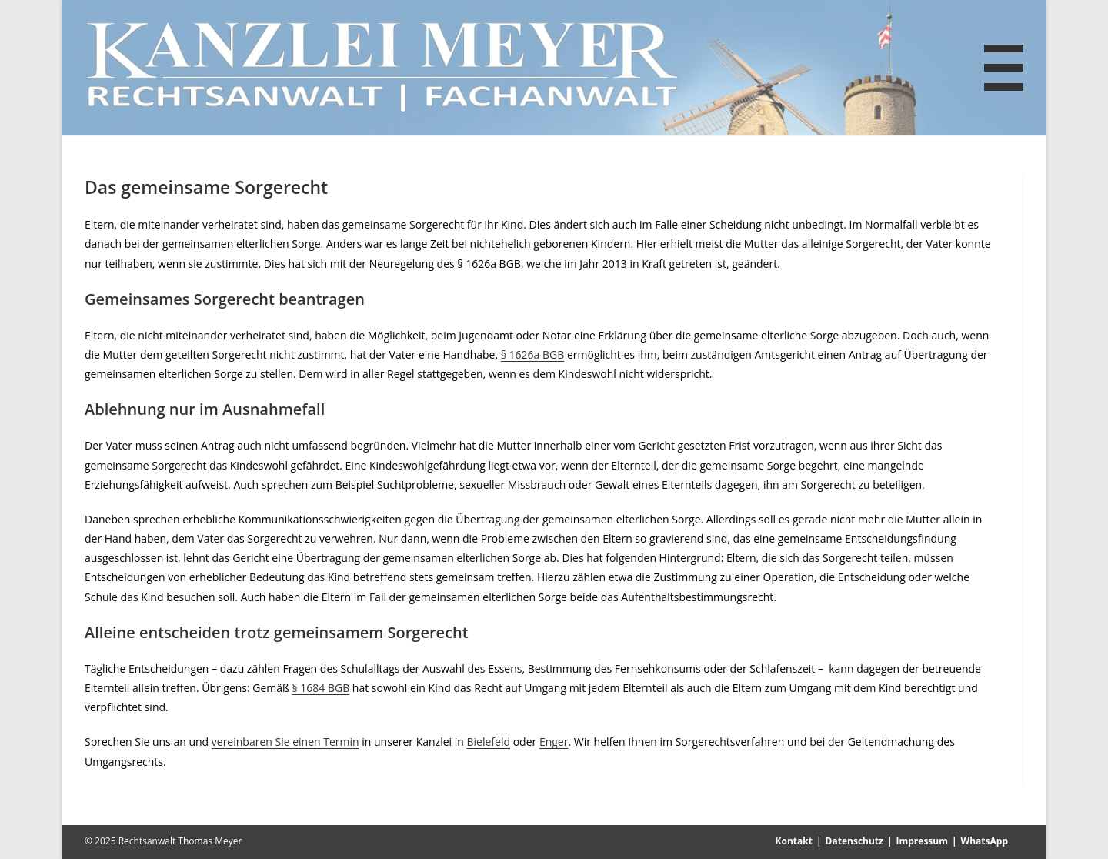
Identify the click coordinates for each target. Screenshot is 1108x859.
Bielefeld (489, 741)
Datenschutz (854, 840)
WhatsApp (984, 840)
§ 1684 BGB (320, 687)
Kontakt (794, 840)
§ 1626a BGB (533, 354)
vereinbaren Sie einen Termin (285, 741)
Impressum (922, 840)
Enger (554, 741)
